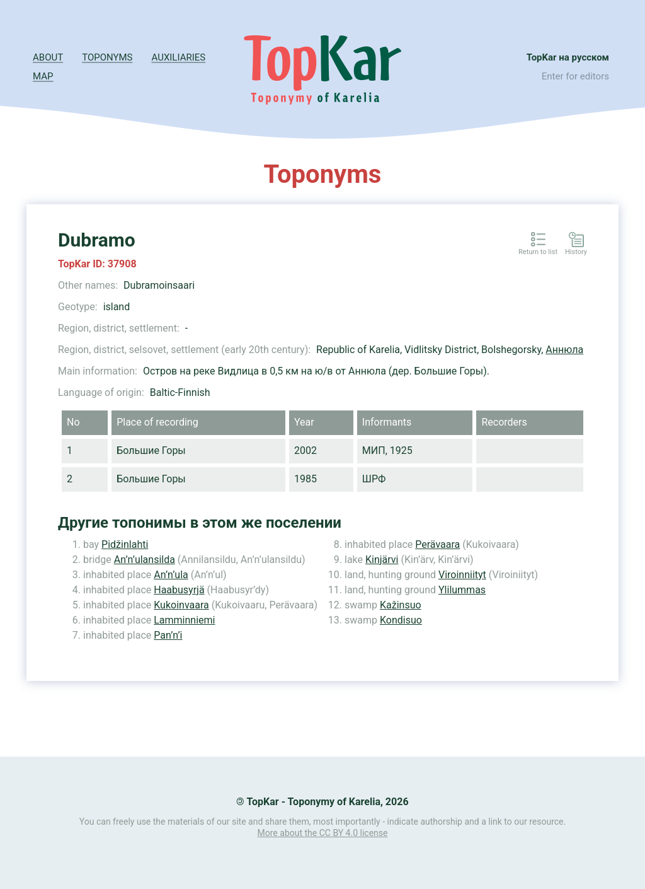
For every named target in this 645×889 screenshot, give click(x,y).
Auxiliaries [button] (179, 57)
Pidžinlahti (124, 544)
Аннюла (564, 350)
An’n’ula (171, 575)
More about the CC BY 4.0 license (323, 833)
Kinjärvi (382, 560)
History (576, 252)
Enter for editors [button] (575, 76)
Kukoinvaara (181, 605)
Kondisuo (401, 620)
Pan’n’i (168, 635)
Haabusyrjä (179, 590)
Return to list (537, 252)
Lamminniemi (184, 620)
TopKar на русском (568, 57)
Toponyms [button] (107, 57)
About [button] (48, 57)
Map (43, 76)
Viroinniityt (462, 575)
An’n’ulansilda (144, 560)
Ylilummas (462, 590)
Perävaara (437, 544)
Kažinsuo (400, 605)
